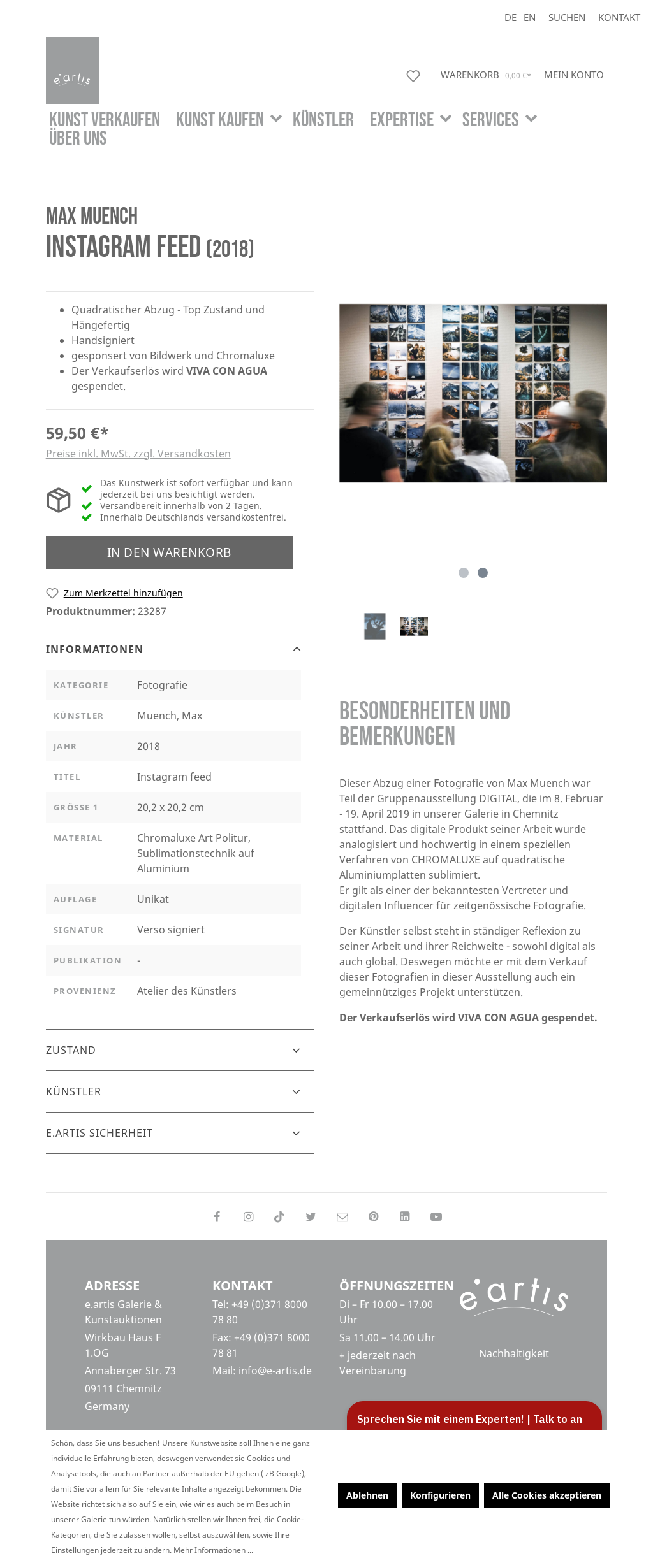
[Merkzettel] (415, 76)
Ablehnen (367, 1495)
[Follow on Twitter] (311, 1216)
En (530, 17)
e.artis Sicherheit (99, 1133)
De (510, 17)
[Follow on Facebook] (216, 1216)
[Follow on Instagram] (248, 1216)
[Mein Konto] (574, 74)
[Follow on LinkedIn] (405, 1216)
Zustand (71, 1050)
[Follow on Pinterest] (373, 1216)
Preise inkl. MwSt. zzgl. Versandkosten (138, 454)
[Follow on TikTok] (280, 1216)
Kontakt (619, 17)
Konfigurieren (440, 1495)
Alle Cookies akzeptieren (546, 1495)
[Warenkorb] (487, 75)
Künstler (73, 1091)
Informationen (94, 649)
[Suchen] (566, 17)
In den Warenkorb (169, 552)
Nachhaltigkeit (514, 1354)
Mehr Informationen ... (213, 1550)
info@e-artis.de (275, 1371)
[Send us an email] (342, 1216)
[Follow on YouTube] (436, 1216)
